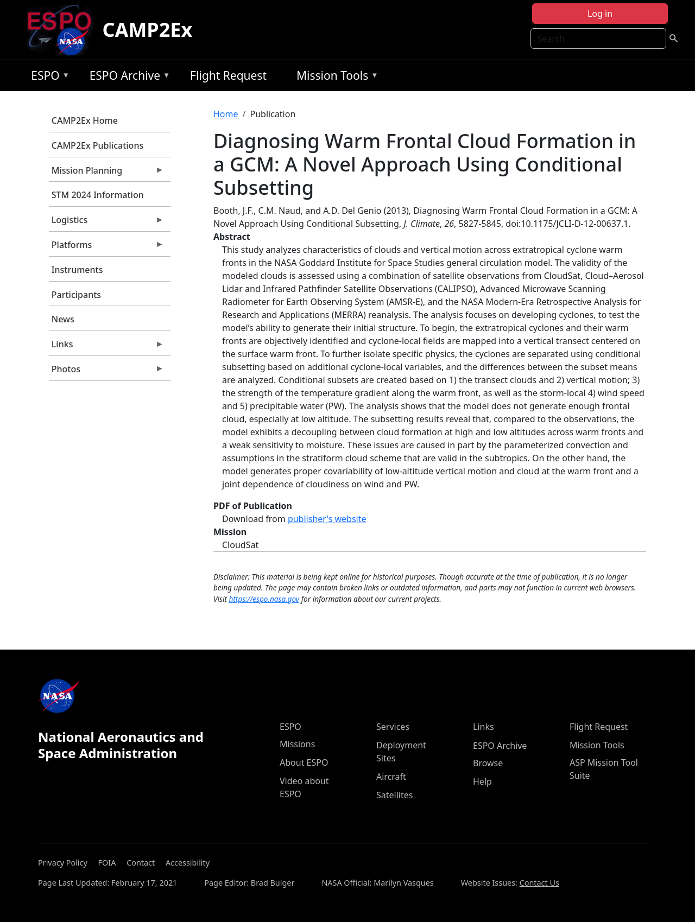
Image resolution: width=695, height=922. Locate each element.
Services (392, 727)
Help (482, 781)
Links (106, 346)
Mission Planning (106, 173)
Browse (488, 763)
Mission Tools (334, 77)
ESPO (48, 77)
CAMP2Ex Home (85, 120)
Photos (106, 371)
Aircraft (391, 777)
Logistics (106, 222)
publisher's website (327, 519)
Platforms (106, 247)
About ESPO (304, 762)
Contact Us (539, 883)
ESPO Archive (127, 77)
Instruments (77, 270)
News (63, 319)
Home (225, 114)
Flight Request (228, 75)
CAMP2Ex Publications (97, 145)
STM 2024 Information (98, 195)
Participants (76, 295)
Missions (297, 744)
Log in (599, 14)
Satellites (394, 795)
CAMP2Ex (147, 29)
